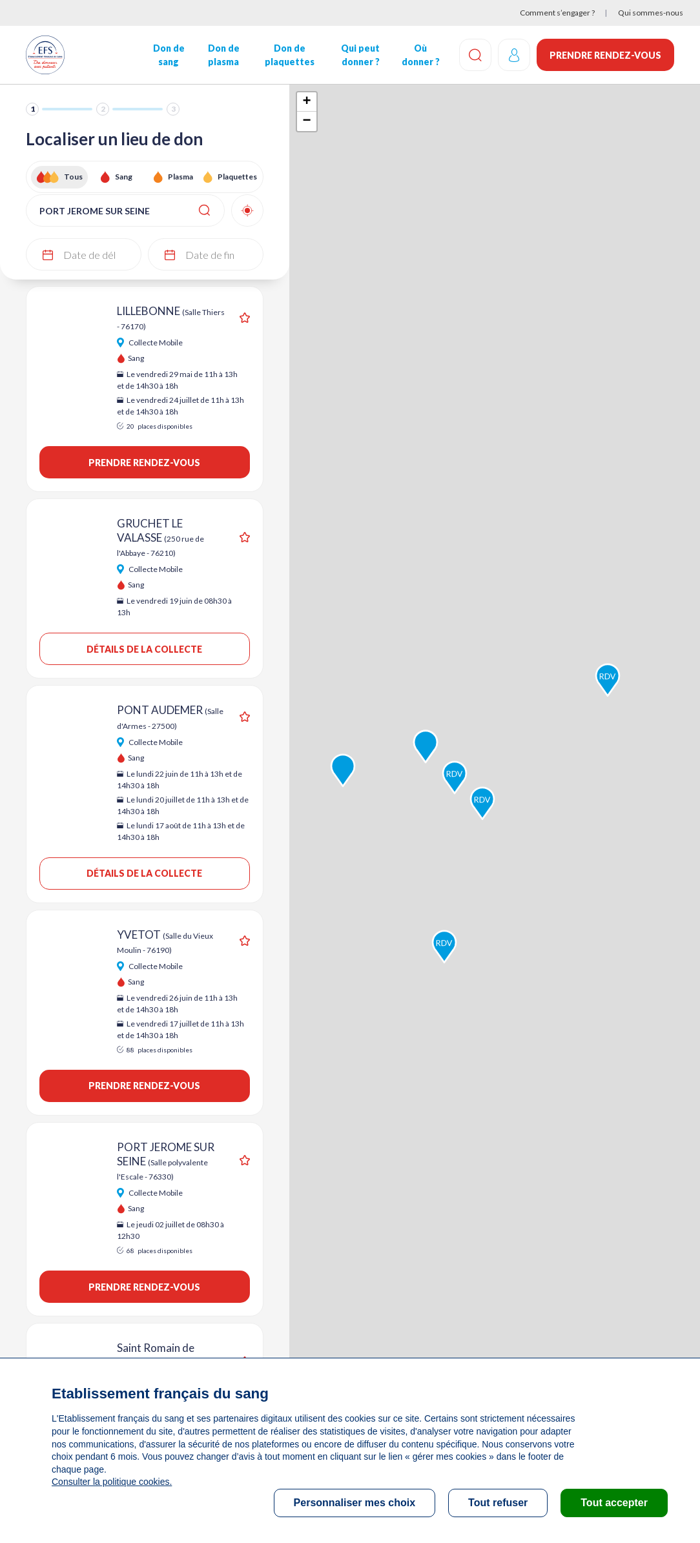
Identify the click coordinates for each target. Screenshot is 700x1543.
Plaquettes (237, 176)
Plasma (180, 176)
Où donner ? (421, 55)
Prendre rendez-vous (605, 55)
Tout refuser (498, 1502)
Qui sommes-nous (650, 12)
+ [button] (307, 102)
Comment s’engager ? (557, 12)
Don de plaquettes (289, 55)
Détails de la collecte (144, 649)
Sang (123, 176)
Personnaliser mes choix (355, 1502)
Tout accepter (614, 1502)
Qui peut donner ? (360, 55)
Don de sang (169, 55)
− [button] (307, 121)
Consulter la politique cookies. (112, 1482)
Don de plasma (224, 55)
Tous (73, 176)
